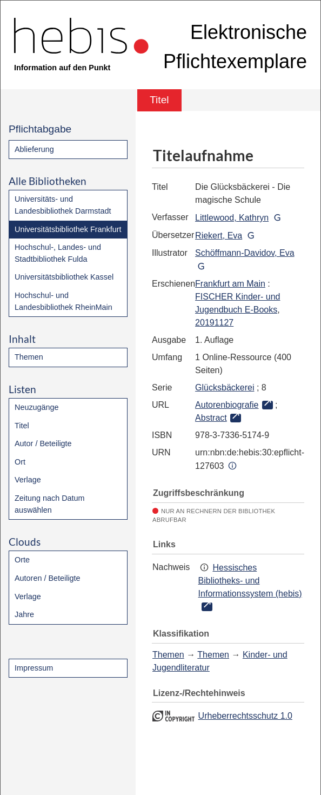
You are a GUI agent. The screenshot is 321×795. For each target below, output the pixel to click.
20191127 (214, 322)
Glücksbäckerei (224, 387)
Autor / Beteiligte (43, 443)
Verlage (28, 479)
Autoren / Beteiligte (48, 578)
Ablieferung (34, 149)
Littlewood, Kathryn (232, 217)
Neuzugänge (37, 407)
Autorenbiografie (226, 404)
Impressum (34, 668)
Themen (29, 357)
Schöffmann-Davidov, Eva (245, 252)
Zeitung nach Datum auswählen (50, 504)
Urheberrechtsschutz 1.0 (245, 715)
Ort (20, 462)
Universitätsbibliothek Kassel (64, 277)
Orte (22, 559)
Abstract (211, 417)
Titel (22, 425)
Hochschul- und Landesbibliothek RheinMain (63, 301)
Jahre (24, 614)
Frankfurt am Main (230, 283)
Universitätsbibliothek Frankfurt (68, 229)
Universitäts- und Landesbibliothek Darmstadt (63, 205)
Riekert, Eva (218, 235)
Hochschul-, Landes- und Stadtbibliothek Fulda (58, 253)
